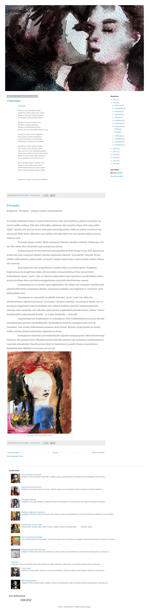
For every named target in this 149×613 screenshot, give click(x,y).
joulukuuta (118, 105)
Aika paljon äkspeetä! (28, 500)
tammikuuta (119, 145)
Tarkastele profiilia (116, 176)
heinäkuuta (119, 120)
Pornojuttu (13, 205)
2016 (115, 155)
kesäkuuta (118, 123)
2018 (115, 149)
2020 (115, 100)
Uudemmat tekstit (13, 452)
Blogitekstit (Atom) (17, 456)
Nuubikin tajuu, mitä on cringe (31, 525)
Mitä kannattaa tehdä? (29, 581)
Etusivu (55, 452)
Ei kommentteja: (35, 195)
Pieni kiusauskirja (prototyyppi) (31, 537)
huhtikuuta (118, 136)
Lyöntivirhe (17, 11)
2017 (115, 152)
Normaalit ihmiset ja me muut (31, 487)
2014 (115, 161)
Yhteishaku (14, 100)
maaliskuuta (119, 139)
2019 (115, 103)
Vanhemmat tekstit (98, 452)
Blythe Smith (117, 173)
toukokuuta (119, 126)
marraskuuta (119, 108)
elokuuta (118, 117)
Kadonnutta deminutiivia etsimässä (33, 550)
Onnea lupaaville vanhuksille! (31, 475)
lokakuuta (118, 111)
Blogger (88, 607)
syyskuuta (118, 114)
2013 (115, 164)
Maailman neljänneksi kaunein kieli (33, 512)
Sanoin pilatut (26, 568)
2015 (115, 158)
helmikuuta (119, 142)
